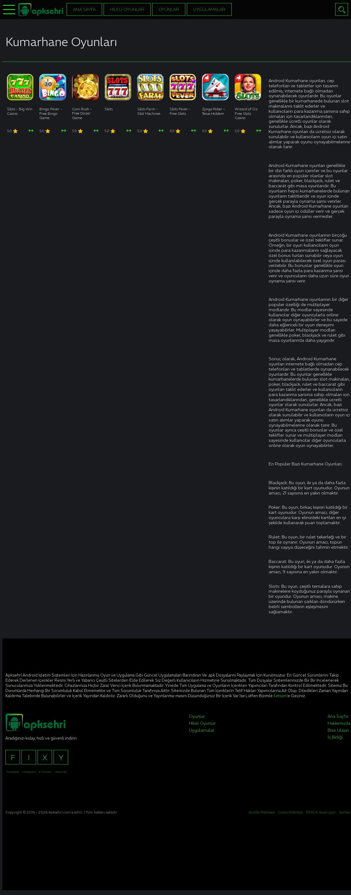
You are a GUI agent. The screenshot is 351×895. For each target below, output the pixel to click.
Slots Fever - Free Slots (180, 111)
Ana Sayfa (84, 9)
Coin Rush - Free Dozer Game (82, 113)
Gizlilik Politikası (261, 812)
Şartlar (344, 812)
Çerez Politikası (290, 812)
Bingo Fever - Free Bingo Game (50, 113)
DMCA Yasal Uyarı (321, 812)
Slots (108, 109)
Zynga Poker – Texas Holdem (213, 111)
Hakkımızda (339, 723)
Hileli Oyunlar (127, 9)
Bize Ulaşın (338, 730)
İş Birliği (335, 737)
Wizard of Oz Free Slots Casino (246, 113)
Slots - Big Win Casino (19, 111)
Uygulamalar (209, 9)
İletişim (279, 695)
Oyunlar (168, 9)
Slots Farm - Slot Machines (148, 111)
